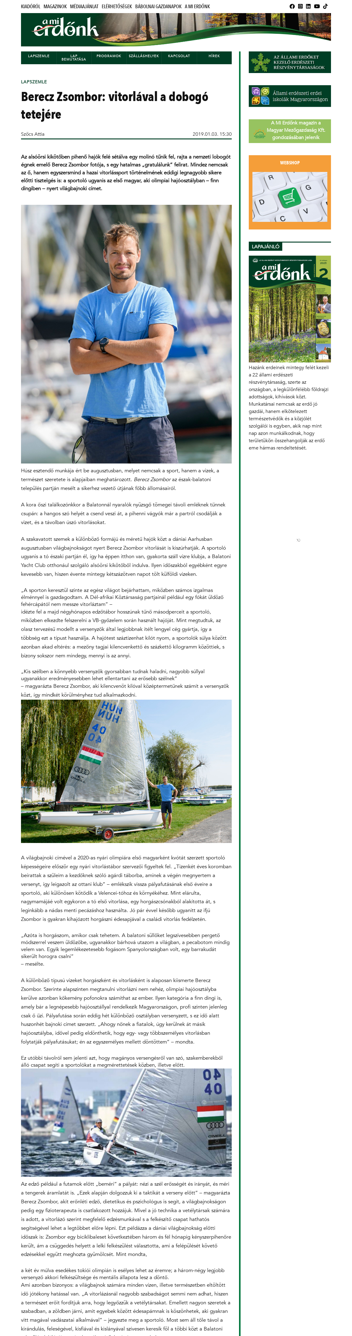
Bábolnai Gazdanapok (158, 6)
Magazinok (55, 6)
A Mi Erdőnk (197, 6)
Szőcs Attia (32, 134)
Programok (109, 56)
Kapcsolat (179, 56)
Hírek (214, 56)
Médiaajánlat (84, 6)
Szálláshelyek (144, 56)
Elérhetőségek (117, 6)
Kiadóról (30, 6)
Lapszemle (39, 56)
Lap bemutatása (74, 58)
